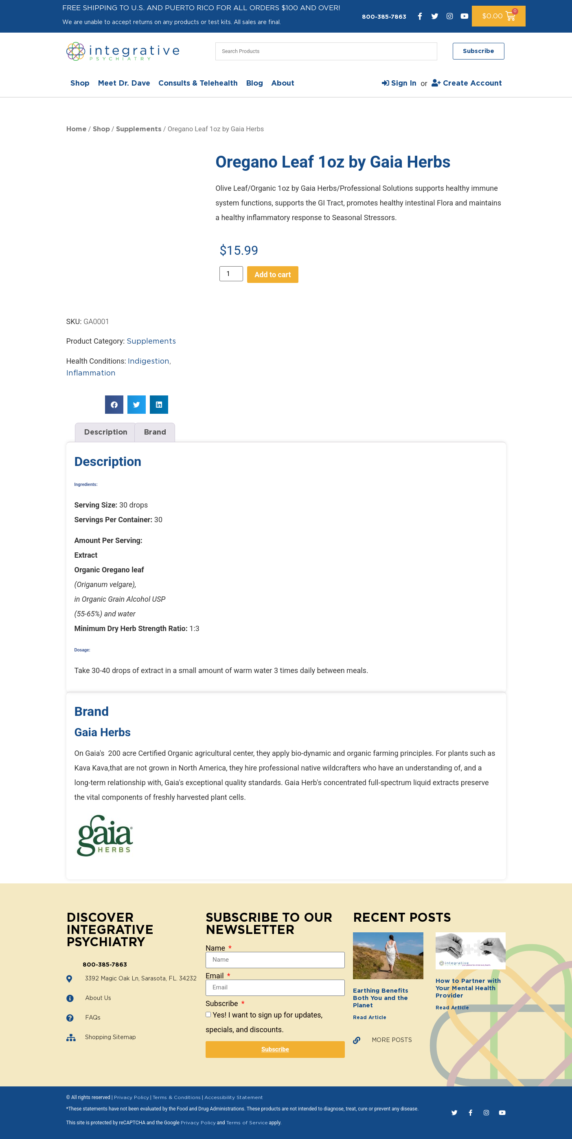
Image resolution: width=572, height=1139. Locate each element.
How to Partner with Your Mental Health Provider (468, 988)
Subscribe (223, 1003)
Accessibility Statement (233, 1097)
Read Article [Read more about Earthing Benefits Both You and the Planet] (369, 1017)
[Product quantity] (231, 273)
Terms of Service (247, 1122)
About (282, 83)
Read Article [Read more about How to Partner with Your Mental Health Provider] (452, 1007)
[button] (114, 404)
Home (76, 129)
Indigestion (148, 361)
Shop (80, 83)
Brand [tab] (155, 432)
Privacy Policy (131, 1097)
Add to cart (272, 274)
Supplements (139, 129)
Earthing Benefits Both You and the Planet (380, 998)
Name (216, 948)
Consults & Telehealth (198, 83)
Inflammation (91, 373)
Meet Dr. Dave (124, 83)
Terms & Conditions (177, 1097)
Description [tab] (105, 432)
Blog (254, 83)
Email (216, 976)
